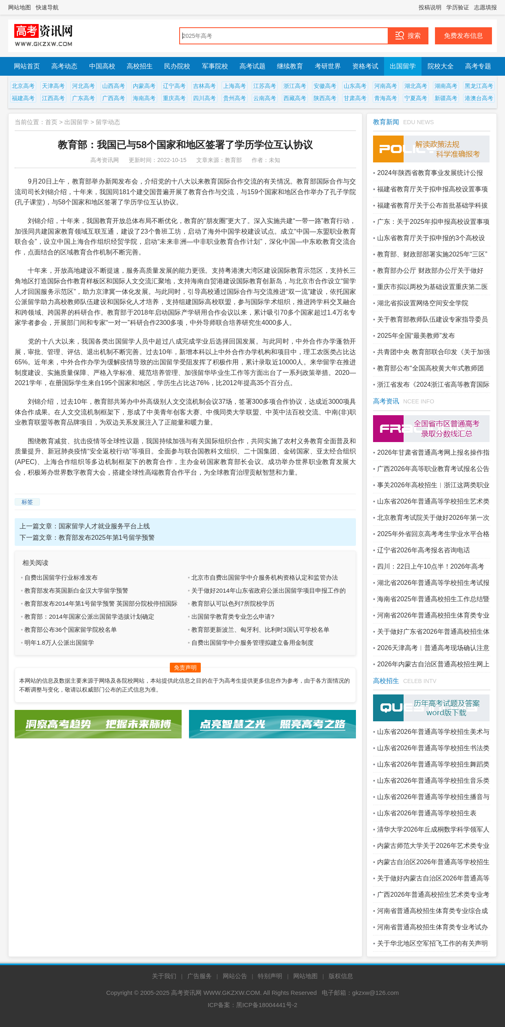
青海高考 (385, 98)
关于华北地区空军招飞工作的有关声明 (432, 943)
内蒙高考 (144, 86)
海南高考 (144, 98)
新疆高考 (446, 98)
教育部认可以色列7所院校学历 (232, 603)
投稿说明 (430, 7)
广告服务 (199, 975)
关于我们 (164, 975)
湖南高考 (446, 86)
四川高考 (204, 98)
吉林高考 (204, 86)
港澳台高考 (479, 98)
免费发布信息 (463, 35)
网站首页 (27, 66)
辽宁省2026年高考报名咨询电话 (423, 550)
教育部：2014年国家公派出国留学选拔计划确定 (89, 616)
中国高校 (102, 66)
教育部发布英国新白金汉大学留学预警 (76, 590)
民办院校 (177, 66)
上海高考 (234, 86)
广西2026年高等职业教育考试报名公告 (433, 468)
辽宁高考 (174, 86)
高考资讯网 (186, 992)
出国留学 (403, 66)
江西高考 (53, 98)
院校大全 (441, 66)
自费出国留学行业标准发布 (61, 577)
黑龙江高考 (479, 86)
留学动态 (108, 121)
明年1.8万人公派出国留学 (59, 642)
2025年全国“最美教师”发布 (416, 335)
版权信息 (341, 975)
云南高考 (264, 98)
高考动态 (64, 66)
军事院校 (215, 66)
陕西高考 (325, 98)
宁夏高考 (415, 98)
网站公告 (235, 975)
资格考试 (365, 66)
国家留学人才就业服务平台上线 (104, 526)
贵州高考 (234, 98)
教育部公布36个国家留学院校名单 (70, 629)
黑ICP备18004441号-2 (266, 1004)
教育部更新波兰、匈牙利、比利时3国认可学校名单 (260, 629)
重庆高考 (174, 98)
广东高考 (83, 98)
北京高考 (23, 86)
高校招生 (140, 66)
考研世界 (328, 66)
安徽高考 (325, 86)
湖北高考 (415, 86)
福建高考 (23, 98)
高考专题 (478, 66)
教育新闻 (386, 121)
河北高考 (83, 86)
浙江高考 (294, 86)
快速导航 (47, 7)
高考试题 (252, 66)
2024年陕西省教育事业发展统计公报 (430, 172)
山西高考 (113, 86)
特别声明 (270, 975)
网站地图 (19, 7)
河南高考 (385, 86)
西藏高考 (294, 98)
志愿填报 (485, 7)
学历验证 (457, 7)
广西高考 (113, 98)
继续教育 (290, 66)
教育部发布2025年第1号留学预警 (107, 537)
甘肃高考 (355, 98)
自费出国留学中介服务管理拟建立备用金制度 (252, 642)
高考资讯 (386, 401)
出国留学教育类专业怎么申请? (232, 616)
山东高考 (355, 86)
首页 (51, 121)
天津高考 (53, 86)
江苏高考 (264, 86)
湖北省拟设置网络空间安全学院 (422, 303)
